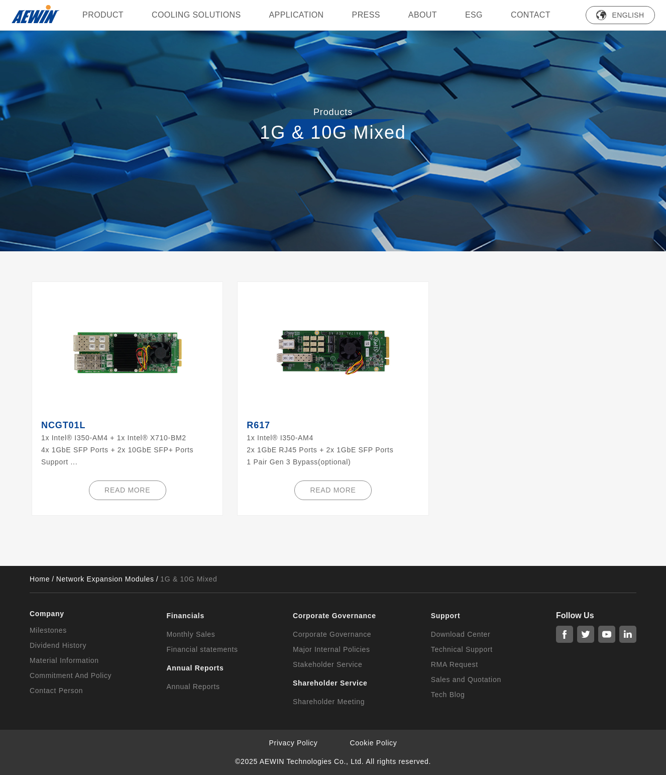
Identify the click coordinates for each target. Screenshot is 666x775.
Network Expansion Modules (105, 579)
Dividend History (58, 645)
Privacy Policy (293, 743)
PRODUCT (103, 15)
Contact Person (56, 691)
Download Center (461, 634)
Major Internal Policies (331, 649)
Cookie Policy (373, 743)
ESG (474, 15)
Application (296, 15)
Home (40, 579)
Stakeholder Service (328, 664)
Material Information (64, 660)
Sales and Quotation (466, 679)
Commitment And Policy (71, 675)
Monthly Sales (190, 634)
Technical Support (462, 649)
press (366, 15)
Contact (530, 15)
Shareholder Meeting (329, 702)
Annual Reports (192, 687)
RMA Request (454, 664)
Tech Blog (448, 695)
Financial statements (202, 649)
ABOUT (422, 15)
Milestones (48, 630)
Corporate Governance (332, 634)
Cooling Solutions (196, 15)
